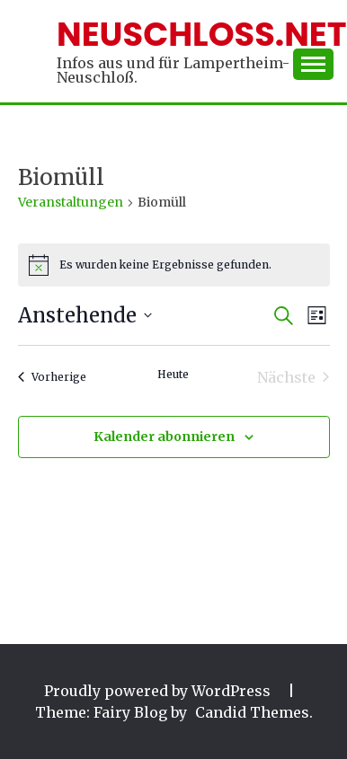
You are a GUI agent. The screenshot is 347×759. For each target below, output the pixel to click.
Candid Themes (252, 712)
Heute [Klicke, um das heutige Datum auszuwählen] (173, 374)
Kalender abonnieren (164, 436)
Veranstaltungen (70, 202)
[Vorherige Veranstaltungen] (52, 377)
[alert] (174, 265)
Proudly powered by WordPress (159, 691)
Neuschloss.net (202, 34)
